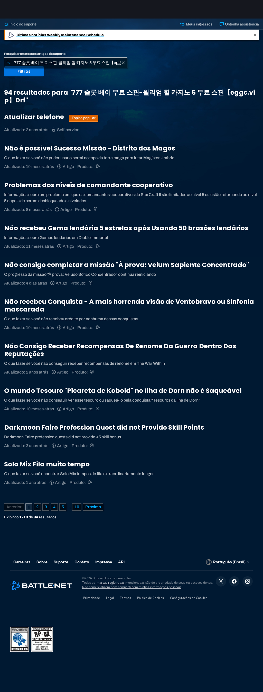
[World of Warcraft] (91, 283)
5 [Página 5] (63, 507)
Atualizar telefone (34, 116)
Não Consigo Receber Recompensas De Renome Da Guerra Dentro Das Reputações (120, 350)
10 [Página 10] (76, 507)
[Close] (255, 35)
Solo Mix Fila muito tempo (47, 464)
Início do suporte (20, 24)
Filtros (24, 71)
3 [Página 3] (46, 507)
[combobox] (65, 62)
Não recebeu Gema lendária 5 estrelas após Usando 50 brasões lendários (126, 228)
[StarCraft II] (95, 209)
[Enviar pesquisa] (8, 62)
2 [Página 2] (37, 507)
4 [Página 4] (54, 507)
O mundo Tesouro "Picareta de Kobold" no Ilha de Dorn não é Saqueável (123, 390)
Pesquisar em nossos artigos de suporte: (35, 54)
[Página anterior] (14, 507)
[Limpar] (123, 62)
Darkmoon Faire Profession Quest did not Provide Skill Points (104, 427)
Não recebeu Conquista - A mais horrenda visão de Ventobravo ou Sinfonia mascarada (129, 305)
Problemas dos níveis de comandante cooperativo (88, 185)
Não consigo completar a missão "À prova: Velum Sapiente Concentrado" (126, 264)
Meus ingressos (196, 24)
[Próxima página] (93, 507)
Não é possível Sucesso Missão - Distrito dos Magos (89, 148)
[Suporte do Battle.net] (98, 166)
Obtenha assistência (239, 24)
